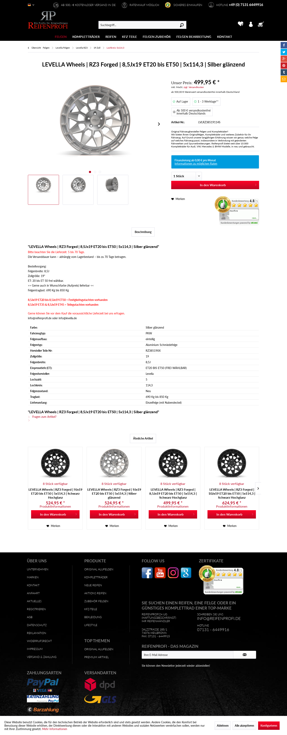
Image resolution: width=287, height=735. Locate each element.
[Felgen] (60, 36)
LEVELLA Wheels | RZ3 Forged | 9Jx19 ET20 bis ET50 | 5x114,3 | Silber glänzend (114, 493)
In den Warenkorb (228, 184)
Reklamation (36, 633)
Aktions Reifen (95, 593)
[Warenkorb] (262, 24)
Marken (33, 577)
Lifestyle (90, 625)
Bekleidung (93, 617)
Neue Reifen (93, 585)
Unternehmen (37, 569)
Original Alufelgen (98, 569)
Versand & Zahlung (41, 657)
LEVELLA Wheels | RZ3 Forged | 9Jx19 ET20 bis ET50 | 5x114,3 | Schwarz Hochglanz (55, 493)
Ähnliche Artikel (143, 438)
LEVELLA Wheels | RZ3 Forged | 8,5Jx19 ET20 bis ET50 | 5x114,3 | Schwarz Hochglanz (173, 493)
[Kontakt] (224, 36)
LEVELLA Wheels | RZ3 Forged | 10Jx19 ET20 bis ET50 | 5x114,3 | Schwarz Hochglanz (231, 493)
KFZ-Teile (90, 609)
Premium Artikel (96, 657)
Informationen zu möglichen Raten (196, 163)
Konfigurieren (268, 725)
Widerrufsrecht (39, 641)
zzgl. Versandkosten (194, 87)
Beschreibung (143, 232)
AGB (29, 617)
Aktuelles (34, 601)
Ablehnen (223, 725)
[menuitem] (61, 36)
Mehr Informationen (54, 729)
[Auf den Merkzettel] (53, 526)
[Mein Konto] (250, 24)
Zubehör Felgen (96, 601)
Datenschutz (37, 625)
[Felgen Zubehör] (156, 36)
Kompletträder (96, 577)
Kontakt (33, 585)
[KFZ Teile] (129, 36)
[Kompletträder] (86, 36)
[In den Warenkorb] (55, 514)
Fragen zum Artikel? (42, 416)
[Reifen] (111, 36)
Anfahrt (33, 593)
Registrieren (36, 609)
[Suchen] (181, 25)
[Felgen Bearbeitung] (194, 36)
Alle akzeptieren (244, 725)
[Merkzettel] (240, 24)
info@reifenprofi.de (219, 618)
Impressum (35, 649)
